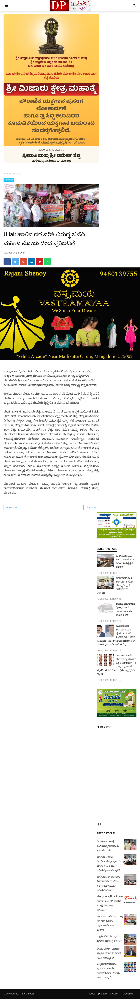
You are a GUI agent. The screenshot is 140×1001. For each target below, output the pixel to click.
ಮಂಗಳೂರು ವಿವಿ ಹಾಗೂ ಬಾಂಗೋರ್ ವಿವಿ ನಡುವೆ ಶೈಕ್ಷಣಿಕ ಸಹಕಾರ (125, 563)
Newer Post (11, 509)
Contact (103, 996)
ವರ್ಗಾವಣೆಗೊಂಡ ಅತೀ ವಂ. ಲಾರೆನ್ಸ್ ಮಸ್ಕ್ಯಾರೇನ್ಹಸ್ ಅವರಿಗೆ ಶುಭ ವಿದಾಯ (115, 587)
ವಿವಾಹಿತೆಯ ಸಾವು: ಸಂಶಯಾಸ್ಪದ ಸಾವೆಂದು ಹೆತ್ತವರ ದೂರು (108, 848)
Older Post (91, 509)
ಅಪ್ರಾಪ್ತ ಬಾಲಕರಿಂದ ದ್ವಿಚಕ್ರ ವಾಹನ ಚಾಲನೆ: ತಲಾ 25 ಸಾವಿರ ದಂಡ (125, 611)
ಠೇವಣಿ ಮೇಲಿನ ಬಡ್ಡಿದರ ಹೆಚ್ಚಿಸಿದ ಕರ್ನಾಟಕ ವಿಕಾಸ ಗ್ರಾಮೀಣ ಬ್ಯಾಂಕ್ (109, 955)
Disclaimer (128, 996)
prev (98, 826)
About (92, 996)
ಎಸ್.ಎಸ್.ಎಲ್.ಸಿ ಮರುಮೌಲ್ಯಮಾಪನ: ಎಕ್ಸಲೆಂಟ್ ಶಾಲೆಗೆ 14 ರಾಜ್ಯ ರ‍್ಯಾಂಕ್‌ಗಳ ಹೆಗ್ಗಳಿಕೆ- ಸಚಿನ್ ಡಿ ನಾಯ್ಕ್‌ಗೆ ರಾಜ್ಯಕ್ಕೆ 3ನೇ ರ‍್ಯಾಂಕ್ (116, 666)
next (100, 826)
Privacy (115, 996)
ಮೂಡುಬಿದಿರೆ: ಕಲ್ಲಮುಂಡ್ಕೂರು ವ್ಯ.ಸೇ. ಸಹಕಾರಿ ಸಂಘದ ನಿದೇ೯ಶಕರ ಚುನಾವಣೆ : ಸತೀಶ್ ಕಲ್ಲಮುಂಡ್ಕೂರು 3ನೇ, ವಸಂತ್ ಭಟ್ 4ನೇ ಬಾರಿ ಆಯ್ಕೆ (116, 637)
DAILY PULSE (28, 996)
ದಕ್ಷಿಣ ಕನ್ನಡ (9, 179)
